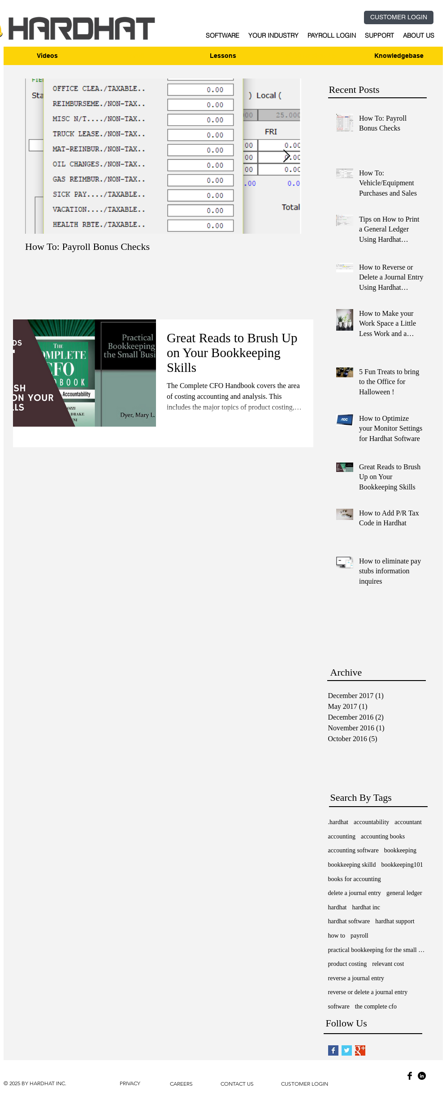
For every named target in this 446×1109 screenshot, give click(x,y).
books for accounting (354, 879)
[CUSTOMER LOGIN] (398, 17)
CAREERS (181, 1083)
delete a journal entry (354, 893)
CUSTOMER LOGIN (304, 1083)
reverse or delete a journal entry (368, 992)
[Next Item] (287, 156)
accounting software (353, 850)
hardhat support (394, 921)
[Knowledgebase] (399, 56)
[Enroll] (135, 56)
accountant (408, 822)
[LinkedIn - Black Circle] (422, 1076)
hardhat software (349, 921)
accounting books (383, 836)
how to (337, 935)
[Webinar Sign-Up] (311, 56)
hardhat (337, 907)
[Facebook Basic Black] (410, 1076)
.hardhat (338, 822)
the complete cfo (376, 1006)
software (339, 1006)
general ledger (404, 893)
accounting (341, 836)
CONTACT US (237, 1083)
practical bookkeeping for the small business (377, 950)
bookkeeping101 (402, 864)
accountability (371, 822)
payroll (359, 935)
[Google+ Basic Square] (360, 1050)
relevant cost (388, 964)
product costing (347, 964)
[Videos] (47, 56)
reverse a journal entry (356, 978)
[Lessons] (223, 56)
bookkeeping (400, 850)
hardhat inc (366, 907)
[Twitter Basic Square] (347, 1050)
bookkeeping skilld (352, 864)
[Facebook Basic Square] (333, 1050)
